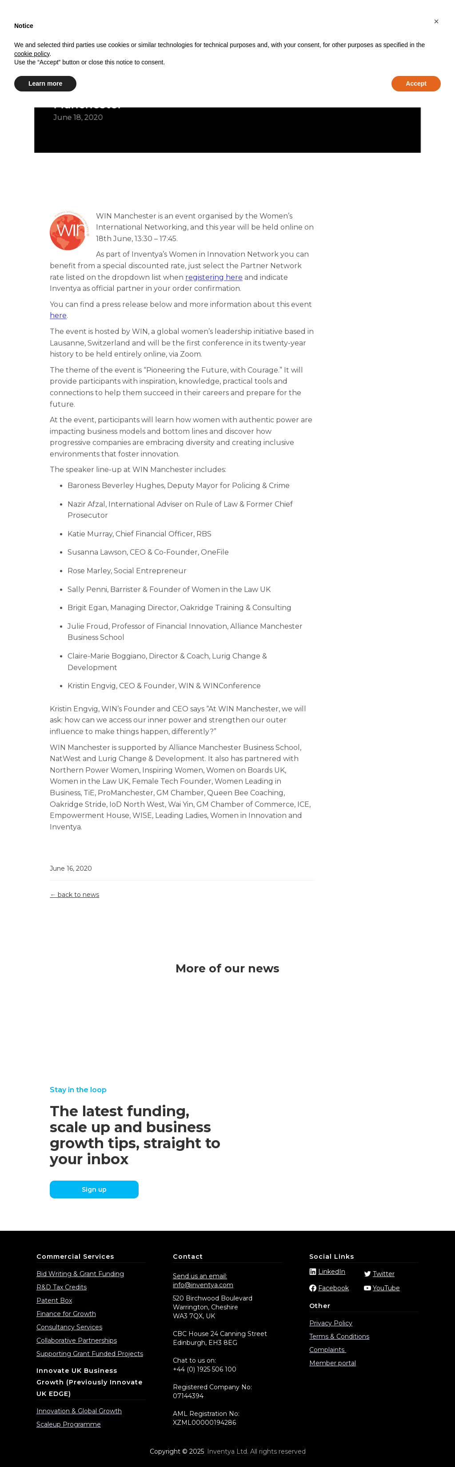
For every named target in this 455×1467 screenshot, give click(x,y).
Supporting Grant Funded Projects (89, 1354)
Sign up (94, 1189)
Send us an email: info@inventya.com (203, 1280)
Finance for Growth (66, 1314)
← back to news (74, 895)
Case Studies (198, 36)
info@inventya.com (257, 12)
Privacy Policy (330, 1323)
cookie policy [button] (31, 1412)
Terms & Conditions (339, 1336)
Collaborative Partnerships (76, 1340)
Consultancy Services (69, 1327)
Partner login (417, 12)
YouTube (386, 1288)
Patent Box (54, 1300)
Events (327, 36)
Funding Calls (247, 36)
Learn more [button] (45, 1442)
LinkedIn (331, 1272)
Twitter (384, 1274)
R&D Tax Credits (61, 1287)
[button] (436, 1381)
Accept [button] (416, 1442)
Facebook (333, 1288)
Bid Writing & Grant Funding (80, 1274)
